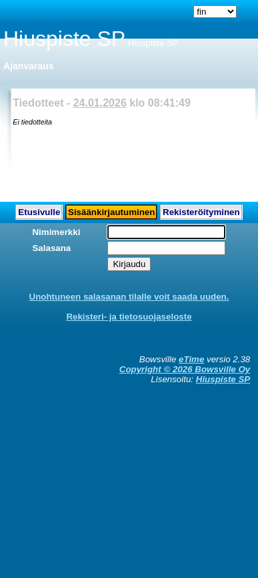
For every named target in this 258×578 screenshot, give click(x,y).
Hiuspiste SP (223, 379)
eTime (191, 359)
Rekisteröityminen (201, 212)
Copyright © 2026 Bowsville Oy (184, 369)
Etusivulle (39, 212)
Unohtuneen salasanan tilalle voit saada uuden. (129, 297)
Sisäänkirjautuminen (111, 212)
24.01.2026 (100, 103)
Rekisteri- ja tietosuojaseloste (128, 317)
